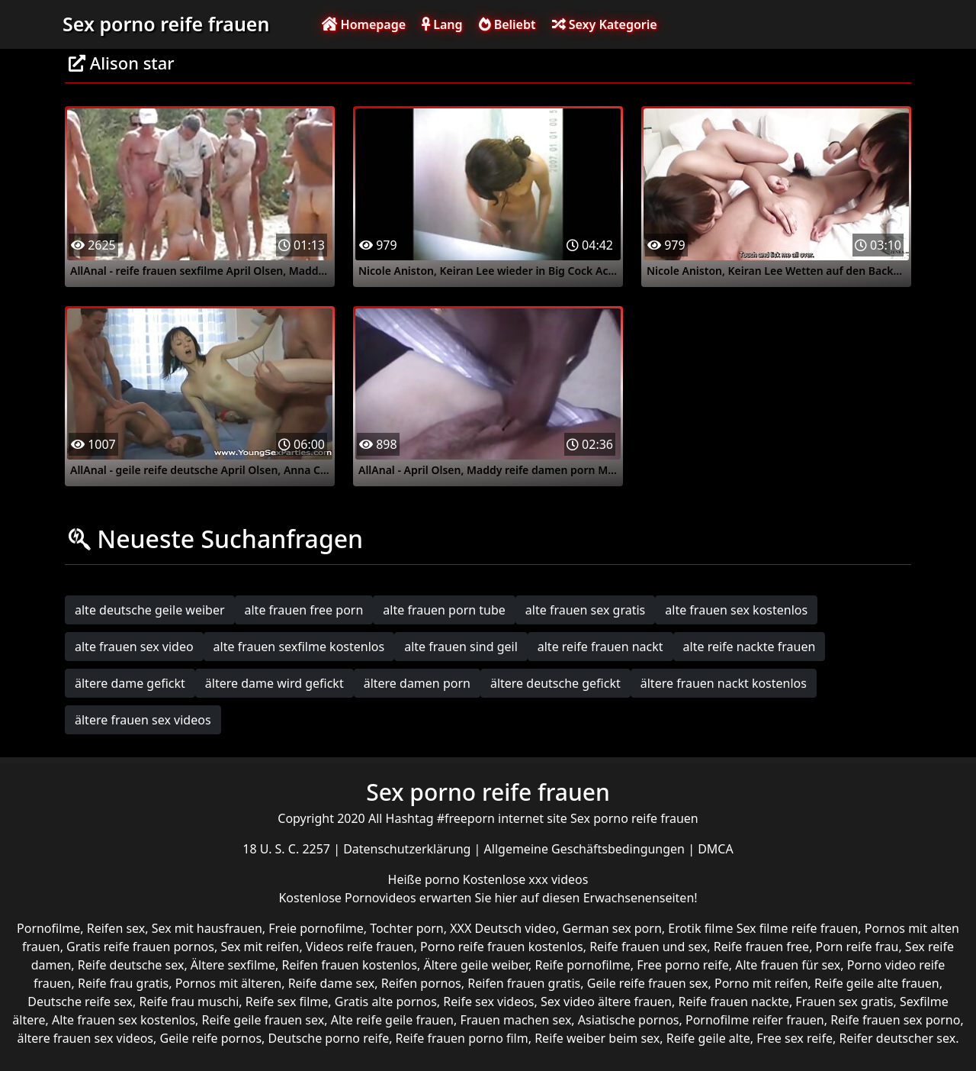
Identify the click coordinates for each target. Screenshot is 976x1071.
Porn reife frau (857, 946)
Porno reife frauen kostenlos (501, 946)
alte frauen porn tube (444, 610)
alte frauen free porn (304, 610)
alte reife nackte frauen (749, 646)
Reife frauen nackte (733, 1001)
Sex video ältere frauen (606, 1001)
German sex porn (612, 928)
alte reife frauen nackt (600, 646)
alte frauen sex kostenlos (736, 610)
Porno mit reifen (761, 983)
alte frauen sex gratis (585, 610)
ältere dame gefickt (130, 683)
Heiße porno (425, 879)
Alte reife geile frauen (392, 1019)
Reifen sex (116, 928)
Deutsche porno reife (329, 1038)
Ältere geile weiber (475, 964)
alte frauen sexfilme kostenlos (299, 646)
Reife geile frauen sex (263, 1019)
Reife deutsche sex (131, 964)
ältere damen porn (417, 683)
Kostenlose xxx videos (526, 879)
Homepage (364, 24)
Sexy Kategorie (604, 24)
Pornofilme (48, 928)
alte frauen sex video (134, 646)
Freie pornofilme (315, 928)
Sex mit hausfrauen (207, 928)
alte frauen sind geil (461, 646)
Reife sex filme (287, 1001)
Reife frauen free (761, 946)
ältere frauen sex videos (143, 719)
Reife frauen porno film (462, 1038)
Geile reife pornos (210, 1038)
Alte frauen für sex (787, 964)
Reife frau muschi (189, 1001)
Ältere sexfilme (233, 964)
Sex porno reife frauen (166, 24)
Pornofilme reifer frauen (754, 1019)
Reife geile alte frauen (876, 983)
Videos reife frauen (360, 946)
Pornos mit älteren (228, 983)
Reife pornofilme (582, 964)
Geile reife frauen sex (647, 983)
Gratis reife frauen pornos (140, 946)
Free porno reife (683, 964)
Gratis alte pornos (386, 1001)
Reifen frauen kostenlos (349, 964)
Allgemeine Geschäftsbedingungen (586, 848)
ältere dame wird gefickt (274, 683)
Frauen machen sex (515, 1019)
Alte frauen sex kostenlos (123, 1019)
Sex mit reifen (259, 946)
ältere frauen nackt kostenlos (723, 683)
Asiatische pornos (628, 1019)
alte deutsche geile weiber (150, 610)
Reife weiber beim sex (597, 1038)
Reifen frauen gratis (523, 983)
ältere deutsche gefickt (555, 683)
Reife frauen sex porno (895, 1019)
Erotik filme (700, 928)
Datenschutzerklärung (408, 848)
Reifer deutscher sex (897, 1038)
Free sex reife (794, 1038)
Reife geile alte (708, 1038)
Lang (442, 24)
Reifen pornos (421, 983)
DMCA (716, 848)
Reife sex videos (488, 1001)
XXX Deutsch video (503, 928)
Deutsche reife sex (80, 1001)
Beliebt (507, 24)
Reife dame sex (331, 983)
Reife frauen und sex (648, 946)
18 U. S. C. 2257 (287, 848)
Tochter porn (407, 928)
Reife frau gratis (123, 983)
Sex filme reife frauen (798, 928)
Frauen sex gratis (844, 1001)
